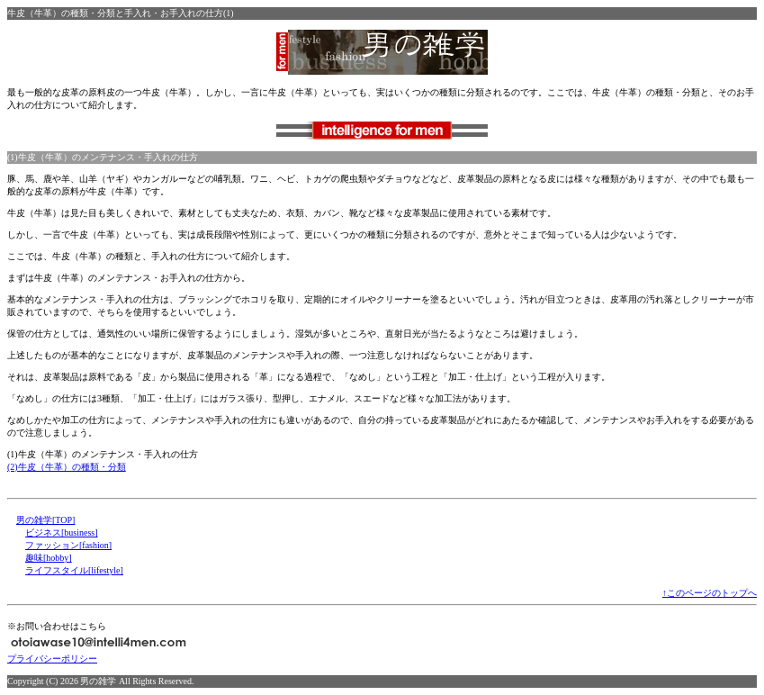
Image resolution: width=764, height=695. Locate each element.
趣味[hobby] (48, 558)
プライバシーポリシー (52, 658)
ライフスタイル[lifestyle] (74, 570)
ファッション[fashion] (68, 545)
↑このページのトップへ (709, 593)
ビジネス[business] (61, 532)
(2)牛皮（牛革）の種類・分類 (66, 467)
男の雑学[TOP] (45, 520)
